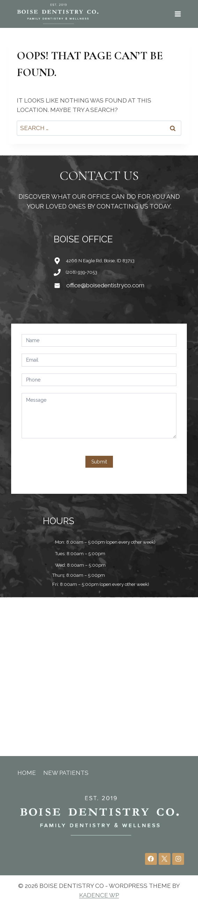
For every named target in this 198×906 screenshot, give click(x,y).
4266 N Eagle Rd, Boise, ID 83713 (100, 260)
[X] (164, 859)
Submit (99, 462)
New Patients (66, 772)
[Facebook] (151, 859)
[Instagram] (178, 859)
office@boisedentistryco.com (105, 285)
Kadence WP (99, 895)
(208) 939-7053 (81, 272)
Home (26, 772)
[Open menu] (177, 13)
